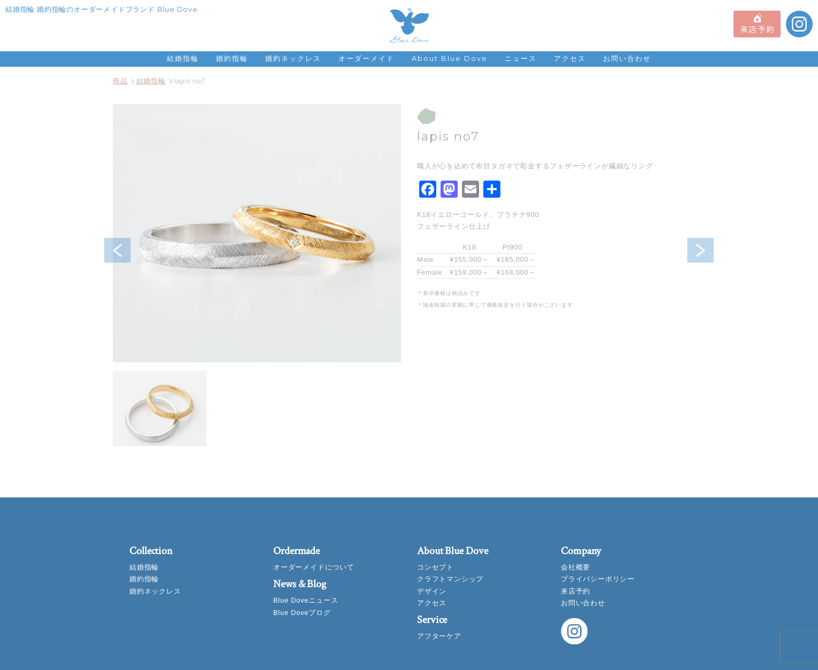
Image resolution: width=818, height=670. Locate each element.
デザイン (431, 591)
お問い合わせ (627, 58)
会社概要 (575, 567)
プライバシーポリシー (598, 579)
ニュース (521, 58)
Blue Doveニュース (305, 600)
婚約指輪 (232, 58)
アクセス (570, 58)
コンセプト (435, 567)
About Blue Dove (450, 58)
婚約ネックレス (293, 58)
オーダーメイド (366, 58)
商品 (120, 81)
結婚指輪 (183, 58)
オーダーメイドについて (313, 567)
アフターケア (439, 636)
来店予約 (575, 591)
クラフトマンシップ (450, 579)
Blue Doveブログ (302, 613)
